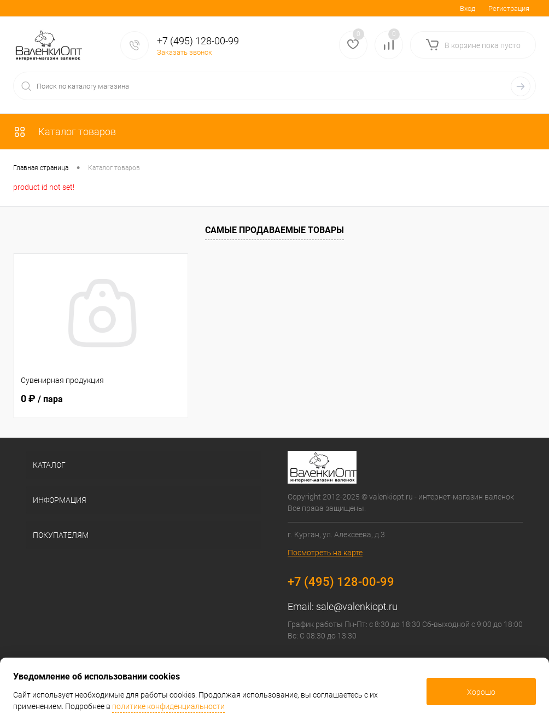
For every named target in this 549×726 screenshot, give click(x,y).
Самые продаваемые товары (274, 230)
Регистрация (508, 8)
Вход (467, 8)
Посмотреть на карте (325, 552)
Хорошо (481, 692)
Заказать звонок (184, 52)
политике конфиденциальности (168, 706)
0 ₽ (42, 398)
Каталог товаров (64, 131)
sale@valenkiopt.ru (357, 606)
